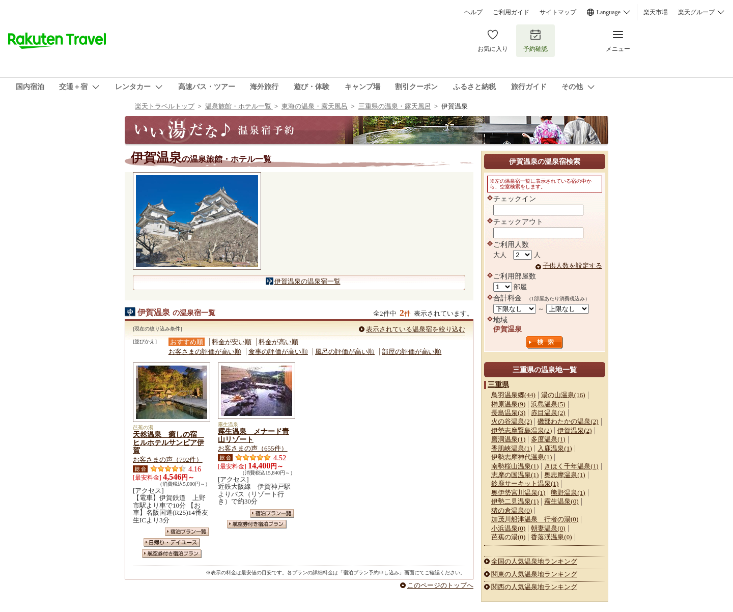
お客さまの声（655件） (253, 448)
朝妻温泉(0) (548, 528)
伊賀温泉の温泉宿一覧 (307, 281)
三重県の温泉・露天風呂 (394, 106)
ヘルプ (473, 12)
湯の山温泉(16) (563, 395)
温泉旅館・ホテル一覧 (239, 106)
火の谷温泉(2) (511, 421)
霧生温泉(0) (561, 501)
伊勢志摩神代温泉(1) (521, 457)
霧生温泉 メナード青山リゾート (253, 435)
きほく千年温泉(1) (571, 466)
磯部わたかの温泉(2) (568, 421)
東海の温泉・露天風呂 (314, 106)
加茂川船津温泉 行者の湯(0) (534, 519)
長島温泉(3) (508, 412)
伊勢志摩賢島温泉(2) (521, 430)
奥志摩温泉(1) (564, 475)
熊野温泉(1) (568, 492)
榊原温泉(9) (508, 404)
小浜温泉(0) (508, 528)
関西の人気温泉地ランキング (534, 587)
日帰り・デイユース (172, 542)
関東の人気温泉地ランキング (534, 574)
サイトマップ (558, 12)
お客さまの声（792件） (168, 459)
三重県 (498, 384)
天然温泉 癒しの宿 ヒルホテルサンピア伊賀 (168, 442)
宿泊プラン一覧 (187, 531)
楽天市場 (655, 12)
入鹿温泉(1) (555, 448)
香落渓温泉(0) (551, 537)
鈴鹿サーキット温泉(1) (524, 483)
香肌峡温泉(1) (511, 448)
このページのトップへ (440, 585)
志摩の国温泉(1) (515, 475)
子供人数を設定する (572, 265)
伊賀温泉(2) (574, 430)
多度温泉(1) (548, 439)
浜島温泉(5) (548, 404)
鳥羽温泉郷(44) (513, 395)
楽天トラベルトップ (164, 106)
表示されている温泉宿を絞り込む (415, 329)
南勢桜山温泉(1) (515, 466)
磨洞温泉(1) (508, 439)
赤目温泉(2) (548, 412)
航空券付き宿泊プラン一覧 (172, 553)
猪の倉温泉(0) (511, 510)
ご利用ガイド (511, 12)
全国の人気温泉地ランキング (534, 561)
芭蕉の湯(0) (508, 537)
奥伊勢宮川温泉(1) (518, 492)
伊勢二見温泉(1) (515, 501)
